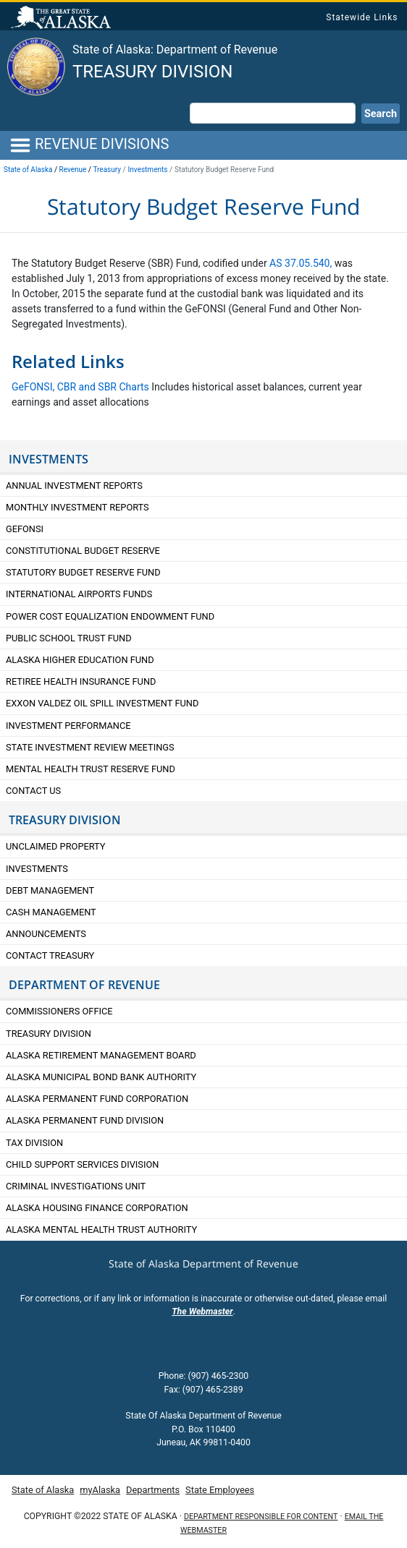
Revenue (73, 170)
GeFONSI (24, 528)
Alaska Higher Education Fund (80, 659)
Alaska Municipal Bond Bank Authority (101, 1077)
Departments (153, 1489)
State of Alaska (63, 19)
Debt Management (50, 890)
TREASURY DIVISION (65, 820)
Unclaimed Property (56, 846)
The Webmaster (202, 1312)
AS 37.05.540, (300, 263)
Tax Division (34, 1142)
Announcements (47, 933)
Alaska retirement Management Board (101, 1055)
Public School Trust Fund (69, 638)
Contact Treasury (50, 955)
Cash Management (51, 912)
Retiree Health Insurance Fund (81, 681)
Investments (148, 170)
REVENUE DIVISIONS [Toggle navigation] (89, 145)
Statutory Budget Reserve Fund (83, 572)
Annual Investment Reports (74, 485)
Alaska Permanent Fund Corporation (97, 1098)
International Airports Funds (79, 594)
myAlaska (100, 1489)
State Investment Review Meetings (90, 747)
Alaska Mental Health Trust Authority (101, 1229)
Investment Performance (68, 725)
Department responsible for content (260, 1516)
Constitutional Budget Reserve (83, 550)
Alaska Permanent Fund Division (85, 1120)
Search (380, 114)
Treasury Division (152, 71)
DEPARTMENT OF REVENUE (84, 985)
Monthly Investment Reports (77, 507)
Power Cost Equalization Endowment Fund (110, 616)
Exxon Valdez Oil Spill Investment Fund (102, 703)
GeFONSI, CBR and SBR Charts (80, 387)
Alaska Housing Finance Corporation (97, 1207)
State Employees (219, 1489)
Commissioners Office (59, 1011)
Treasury (107, 170)
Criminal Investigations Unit (76, 1186)
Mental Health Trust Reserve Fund (90, 769)
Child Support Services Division (82, 1164)
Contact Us (33, 790)
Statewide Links (362, 17)
